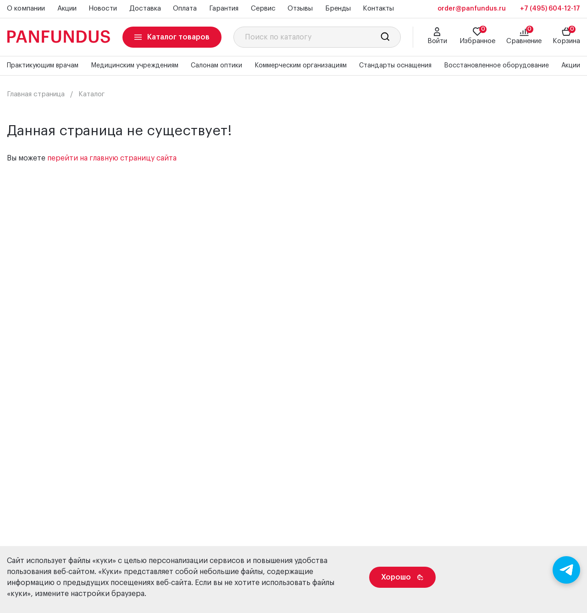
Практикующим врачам (42, 65)
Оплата (185, 8)
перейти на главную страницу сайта (112, 158)
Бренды (338, 8)
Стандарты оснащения (395, 65)
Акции (67, 8)
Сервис (263, 8)
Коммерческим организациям (301, 65)
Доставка (145, 8)
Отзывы (300, 8)
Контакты (378, 8)
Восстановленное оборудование (496, 65)
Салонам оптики (216, 65)
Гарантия (223, 8)
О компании (26, 8)
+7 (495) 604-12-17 (550, 9)
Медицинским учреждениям (134, 65)
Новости (103, 8)
